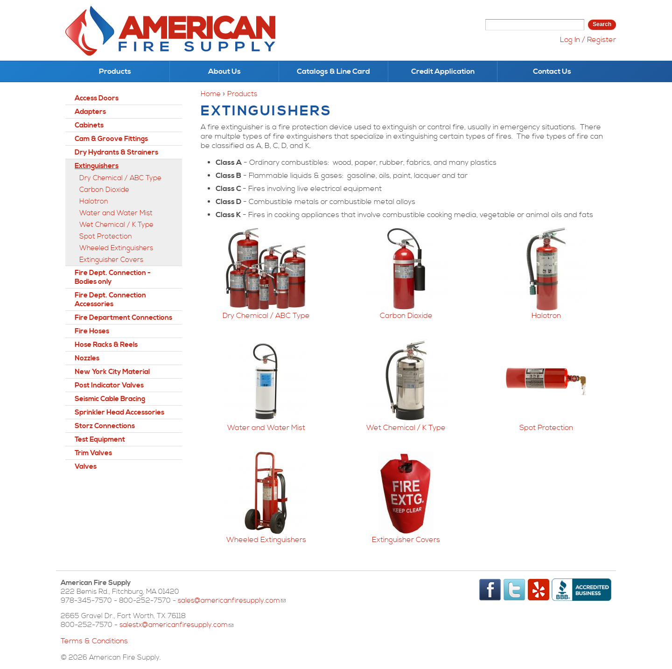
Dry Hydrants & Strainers (116, 152)
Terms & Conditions (94, 641)
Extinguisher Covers (406, 539)
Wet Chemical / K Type (406, 427)
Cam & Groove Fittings (111, 138)
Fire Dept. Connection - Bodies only (113, 277)
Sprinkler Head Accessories (119, 412)
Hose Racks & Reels (106, 344)
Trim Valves (93, 453)
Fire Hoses (92, 331)
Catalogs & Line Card (333, 71)
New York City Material (112, 371)
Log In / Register (588, 39)
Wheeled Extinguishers (266, 539)
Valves (86, 466)
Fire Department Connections (123, 317)
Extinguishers (97, 166)
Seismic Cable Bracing (110, 398)
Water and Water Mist (266, 427)
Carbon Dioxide (406, 315)
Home (211, 94)
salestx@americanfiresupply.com (176, 624)
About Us (224, 71)
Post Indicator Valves (109, 385)
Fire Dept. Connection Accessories (110, 300)
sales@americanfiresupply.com (232, 600)
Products (115, 71)
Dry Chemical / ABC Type (266, 315)
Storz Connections (105, 426)
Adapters (90, 111)
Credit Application (443, 71)
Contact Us (552, 71)
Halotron (546, 315)
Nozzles (87, 358)
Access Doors (97, 98)
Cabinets (89, 125)
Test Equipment (100, 439)
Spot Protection (546, 427)
